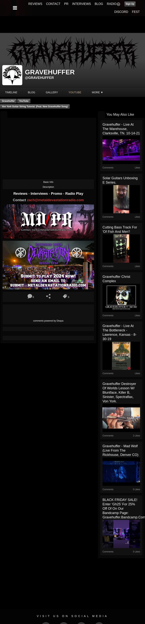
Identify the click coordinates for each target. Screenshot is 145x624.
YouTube (24, 101)
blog (31, 92)
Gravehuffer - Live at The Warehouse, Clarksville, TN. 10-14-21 (121, 129)
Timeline (11, 92)
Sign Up (130, 4)
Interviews (40, 194)
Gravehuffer (8, 101)
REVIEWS (35, 3)
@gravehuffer (39, 78)
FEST (136, 11)
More (97, 92)
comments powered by (48, 320)
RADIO (111, 3)
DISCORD (121, 11)
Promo (57, 194)
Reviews (21, 194)
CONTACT (53, 3)
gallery (52, 92)
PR (66, 3)
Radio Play (74, 194)
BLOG (99, 3)
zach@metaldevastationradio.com (55, 200)
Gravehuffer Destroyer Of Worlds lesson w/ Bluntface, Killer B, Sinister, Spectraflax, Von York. (119, 392)
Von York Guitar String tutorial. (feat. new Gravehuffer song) (35, 106)
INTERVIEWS (81, 3)
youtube (75, 92)
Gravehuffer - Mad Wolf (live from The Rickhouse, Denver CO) (120, 450)
